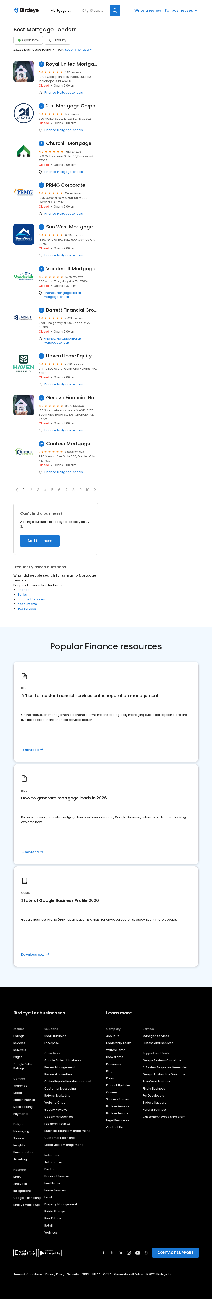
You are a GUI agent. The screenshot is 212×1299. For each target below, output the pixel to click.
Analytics (20, 1184)
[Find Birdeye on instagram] (129, 1253)
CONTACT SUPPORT (175, 1252)
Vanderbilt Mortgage (70, 269)
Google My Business (58, 1117)
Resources (113, 1064)
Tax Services (27, 608)
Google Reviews (55, 1110)
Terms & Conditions (27, 1274)
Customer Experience (60, 1138)
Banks (22, 594)
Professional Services (158, 1043)
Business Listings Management (67, 1131)
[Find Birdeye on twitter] (112, 1253)
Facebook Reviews (57, 1124)
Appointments (24, 1100)
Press (110, 1078)
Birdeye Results (117, 1113)
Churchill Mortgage (68, 143)
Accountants (27, 604)
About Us (112, 1036)
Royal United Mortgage (72, 64)
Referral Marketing (57, 1096)
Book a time (114, 1057)
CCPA (107, 1274)
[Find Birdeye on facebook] (104, 1253)
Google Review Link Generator (164, 1074)
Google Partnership (27, 1198)
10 (87, 490)
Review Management (59, 1067)
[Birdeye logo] (26, 10)
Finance (50, 93)
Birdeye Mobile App (27, 1205)
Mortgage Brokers (69, 293)
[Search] (115, 10)
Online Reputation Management (68, 1081)
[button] (95, 489)
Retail (48, 1225)
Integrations (22, 1191)
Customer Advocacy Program (164, 1117)
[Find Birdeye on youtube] (137, 1253)
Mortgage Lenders (70, 93)
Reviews (19, 1043)
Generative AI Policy (128, 1274)
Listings (18, 1036)
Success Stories (117, 1099)
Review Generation (58, 1074)
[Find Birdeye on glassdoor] (146, 1253)
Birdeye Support (154, 1103)
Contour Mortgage (68, 444)
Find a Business (154, 1088)
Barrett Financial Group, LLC (72, 310)
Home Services (55, 1190)
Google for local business (62, 1060)
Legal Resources (117, 1120)
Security (73, 1274)
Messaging (21, 1131)
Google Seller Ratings (22, 1066)
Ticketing (20, 1159)
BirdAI (17, 1177)
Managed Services (156, 1036)
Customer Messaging (60, 1088)
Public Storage (54, 1211)
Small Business (55, 1036)
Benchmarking (23, 1152)
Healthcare (52, 1183)
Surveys (19, 1138)
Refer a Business (155, 1110)
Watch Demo (115, 1050)
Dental (49, 1169)
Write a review (147, 10)
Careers (112, 1092)
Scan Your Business (157, 1081)
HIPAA (96, 1274)
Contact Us (114, 1127)
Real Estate (52, 1218)
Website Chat (54, 1103)
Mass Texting (23, 1107)
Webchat (20, 1086)
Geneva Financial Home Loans (72, 398)
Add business (39, 540)
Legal (48, 1197)
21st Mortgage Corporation (72, 106)
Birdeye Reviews (117, 1106)
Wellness (51, 1232)
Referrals (19, 1050)
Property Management (60, 1204)
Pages (17, 1057)
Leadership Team (118, 1043)
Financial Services (31, 599)
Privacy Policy (54, 1274)
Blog (109, 1071)
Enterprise (51, 1043)
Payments (20, 1114)
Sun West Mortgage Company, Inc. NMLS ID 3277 (72, 227)
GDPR (85, 1274)
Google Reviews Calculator (162, 1060)
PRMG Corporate (65, 185)
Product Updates (118, 1085)
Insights (19, 1145)
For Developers (153, 1096)
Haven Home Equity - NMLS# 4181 (72, 356)
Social (17, 1093)
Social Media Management (63, 1145)
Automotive (53, 1162)
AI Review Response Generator (165, 1067)
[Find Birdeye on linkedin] (120, 1253)
